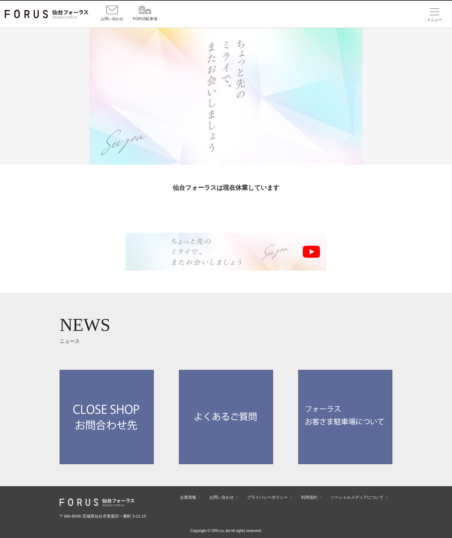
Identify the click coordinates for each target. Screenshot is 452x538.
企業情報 (188, 497)
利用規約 (309, 497)
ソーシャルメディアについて (357, 497)
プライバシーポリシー (267, 497)
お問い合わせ (221, 497)
